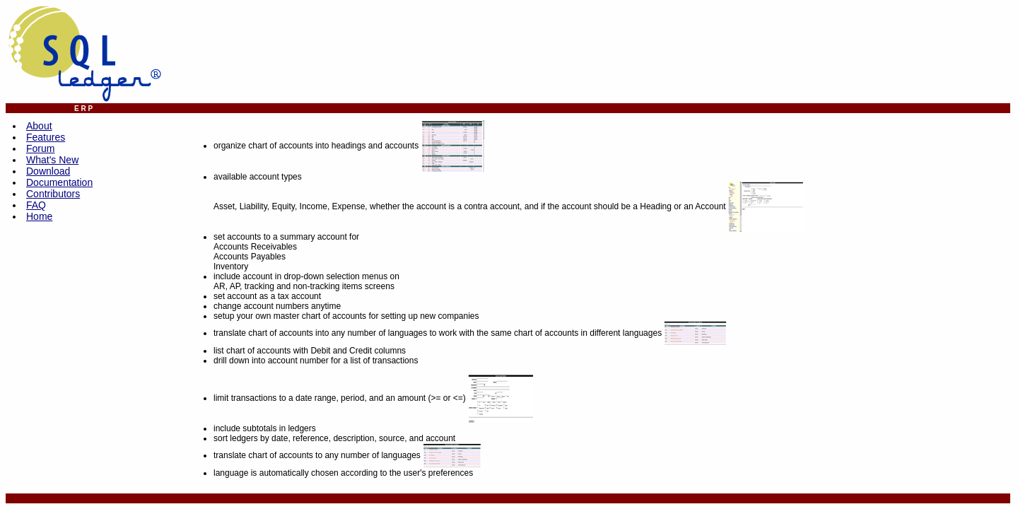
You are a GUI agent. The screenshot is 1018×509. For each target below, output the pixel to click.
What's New (52, 159)
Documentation (59, 182)
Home (39, 216)
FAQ (36, 205)
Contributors (53, 193)
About (39, 125)
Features (45, 137)
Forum (40, 148)
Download (48, 171)
